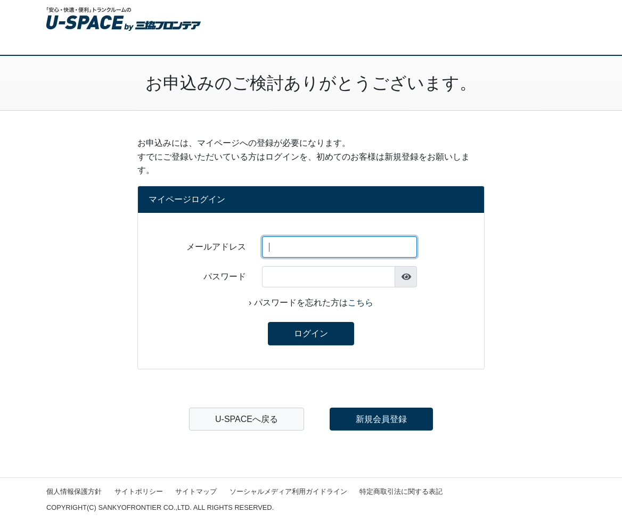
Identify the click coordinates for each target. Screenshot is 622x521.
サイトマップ (196, 491)
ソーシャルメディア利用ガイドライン (288, 491)
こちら (360, 302)
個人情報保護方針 (74, 491)
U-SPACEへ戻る (246, 419)
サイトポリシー (138, 491)
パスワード (224, 276)
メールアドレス (216, 246)
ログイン (311, 333)
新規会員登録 (381, 419)
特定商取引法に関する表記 (401, 491)
